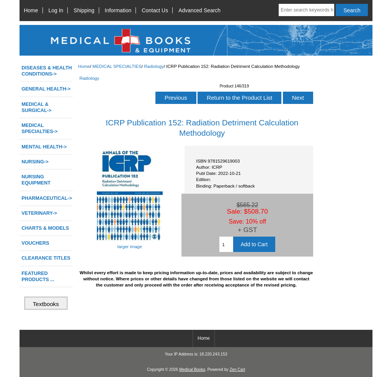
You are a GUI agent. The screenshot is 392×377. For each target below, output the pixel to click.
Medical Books (192, 369)
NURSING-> (35, 162)
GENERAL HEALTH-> (45, 89)
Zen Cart (237, 369)
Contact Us (155, 10)
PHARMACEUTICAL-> (46, 198)
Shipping (84, 10)
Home (31, 10)
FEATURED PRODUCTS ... (37, 276)
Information (118, 10)
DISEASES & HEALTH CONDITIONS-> (46, 71)
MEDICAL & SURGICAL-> (36, 107)
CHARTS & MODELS (45, 228)
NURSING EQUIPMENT (36, 180)
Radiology (154, 66)
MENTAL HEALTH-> (44, 147)
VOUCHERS (35, 243)
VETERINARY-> (39, 213)
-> (39, 128)
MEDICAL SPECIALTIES (116, 66)
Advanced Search (199, 10)
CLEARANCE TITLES (45, 258)
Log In (56, 10)
